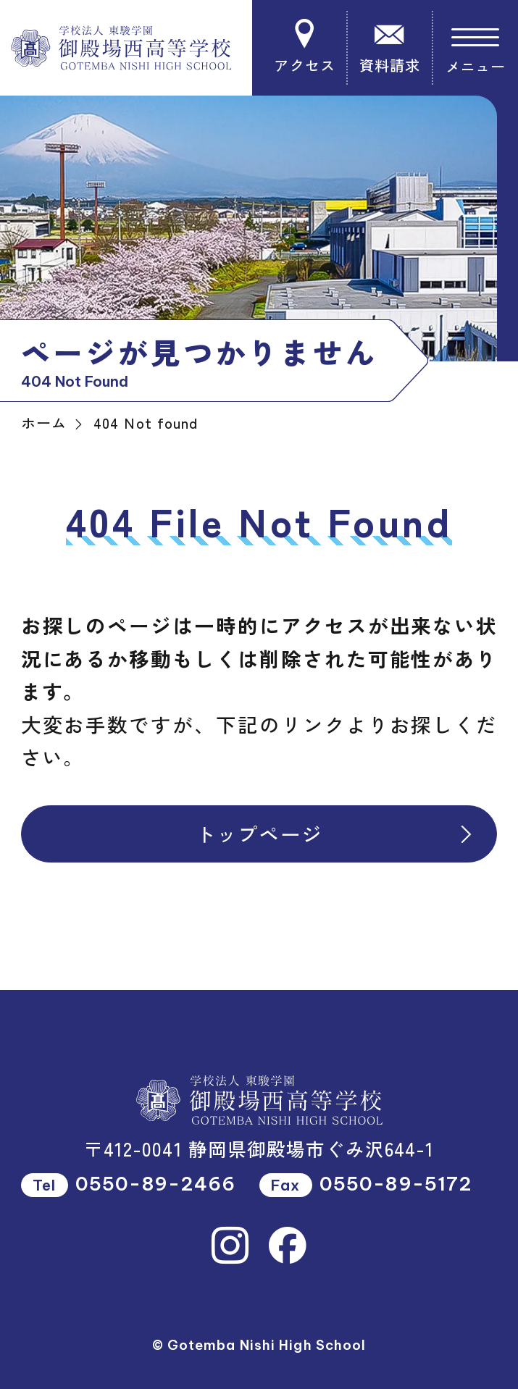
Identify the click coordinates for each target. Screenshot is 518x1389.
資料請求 (389, 47)
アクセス (304, 47)
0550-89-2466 (155, 1184)
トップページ (336, 833)
